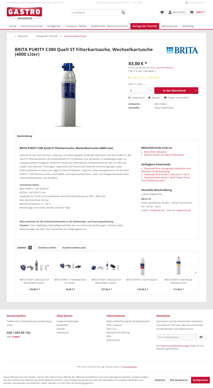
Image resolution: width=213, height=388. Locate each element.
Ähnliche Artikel (47, 247)
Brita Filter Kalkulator (154, 151)
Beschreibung (24, 135)
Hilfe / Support (114, 325)
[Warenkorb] (197, 12)
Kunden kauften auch (74, 247)
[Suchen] (123, 12)
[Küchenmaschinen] (32, 26)
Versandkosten (130, 366)
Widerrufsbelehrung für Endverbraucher (128, 321)
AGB (108, 336)
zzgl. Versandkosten (165, 67)
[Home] (13, 26)
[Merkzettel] (162, 12)
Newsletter (62, 325)
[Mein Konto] (177, 12)
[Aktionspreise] (169, 26)
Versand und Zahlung (117, 332)
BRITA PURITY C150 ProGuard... (142, 279)
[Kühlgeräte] (54, 26)
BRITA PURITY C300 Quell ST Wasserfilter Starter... (106, 281)
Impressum (63, 332)
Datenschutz (113, 340)
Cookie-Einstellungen (68, 321)
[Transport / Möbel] (76, 26)
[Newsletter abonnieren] (201, 337)
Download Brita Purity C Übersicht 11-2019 (165, 174)
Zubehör (24, 247)
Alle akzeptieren (179, 380)
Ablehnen (160, 380)
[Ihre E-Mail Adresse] (176, 337)
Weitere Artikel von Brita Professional (162, 154)
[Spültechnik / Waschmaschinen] (109, 26)
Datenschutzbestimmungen (175, 345)
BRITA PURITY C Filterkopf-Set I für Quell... (70, 281)
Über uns (111, 328)
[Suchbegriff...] (99, 12)
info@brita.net (157, 210)
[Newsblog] (188, 26)
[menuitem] (99, 12)
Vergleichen (136, 97)
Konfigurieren (200, 380)
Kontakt (61, 328)
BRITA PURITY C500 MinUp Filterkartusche (178, 281)
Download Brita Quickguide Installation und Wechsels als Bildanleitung (166, 170)
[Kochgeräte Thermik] (144, 26)
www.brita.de (183, 210)
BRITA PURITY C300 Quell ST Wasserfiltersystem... (34, 281)
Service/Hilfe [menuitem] (194, 2)
